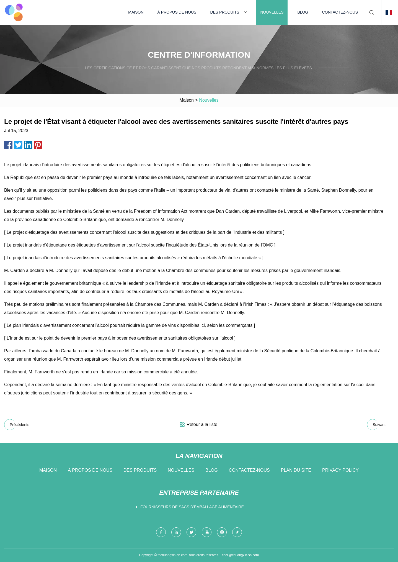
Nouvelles (271, 12)
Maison (135, 12)
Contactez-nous (340, 12)
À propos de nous (177, 12)
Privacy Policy (340, 470)
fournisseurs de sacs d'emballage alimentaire (192, 507)
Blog (302, 12)
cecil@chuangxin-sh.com (240, 555)
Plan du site (296, 470)
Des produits (224, 12)
